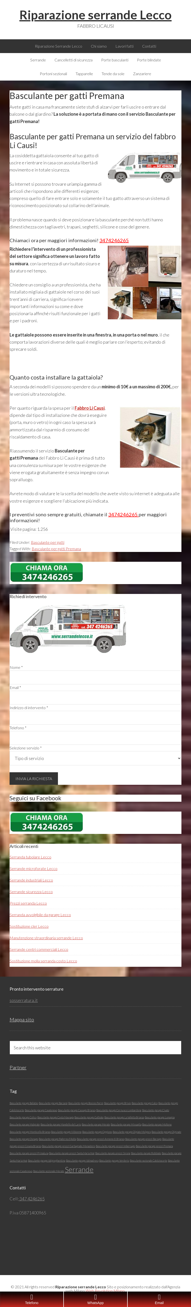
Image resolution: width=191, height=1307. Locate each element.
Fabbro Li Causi (90, 408)
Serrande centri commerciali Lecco (39, 949)
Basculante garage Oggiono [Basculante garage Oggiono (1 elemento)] (97, 1131)
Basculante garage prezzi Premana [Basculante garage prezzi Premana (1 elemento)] (154, 1146)
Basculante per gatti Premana (56, 548)
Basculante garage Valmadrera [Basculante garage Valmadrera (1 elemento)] (82, 1160)
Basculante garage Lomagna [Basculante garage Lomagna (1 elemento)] (160, 1117)
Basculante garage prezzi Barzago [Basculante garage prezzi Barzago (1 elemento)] (143, 1138)
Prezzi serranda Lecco (28, 903)
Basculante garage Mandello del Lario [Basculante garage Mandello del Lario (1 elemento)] (61, 1124)
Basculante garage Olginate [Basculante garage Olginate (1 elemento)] (166, 1131)
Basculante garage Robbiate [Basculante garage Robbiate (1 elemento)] (146, 1153)
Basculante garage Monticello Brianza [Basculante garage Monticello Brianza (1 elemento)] (30, 1131)
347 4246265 (32, 1198)
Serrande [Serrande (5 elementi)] (79, 1169)
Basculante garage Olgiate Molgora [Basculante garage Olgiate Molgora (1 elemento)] (132, 1131)
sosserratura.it (24, 1000)
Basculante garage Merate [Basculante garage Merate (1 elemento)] (96, 1124)
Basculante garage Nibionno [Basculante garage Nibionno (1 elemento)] (66, 1131)
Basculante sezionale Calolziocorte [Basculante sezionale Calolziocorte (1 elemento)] (148, 1160)
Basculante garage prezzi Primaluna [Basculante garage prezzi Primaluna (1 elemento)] (29, 1153)
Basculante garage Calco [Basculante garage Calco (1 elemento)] (145, 1103)
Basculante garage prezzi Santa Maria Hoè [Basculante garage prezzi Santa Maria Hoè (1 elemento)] (72, 1153)
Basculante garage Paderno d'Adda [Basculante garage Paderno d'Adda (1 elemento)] (57, 1138)
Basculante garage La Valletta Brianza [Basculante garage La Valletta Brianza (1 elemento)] (124, 1117)
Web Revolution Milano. (105, 1290)
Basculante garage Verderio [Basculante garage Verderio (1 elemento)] (114, 1160)
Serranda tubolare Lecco (30, 857)
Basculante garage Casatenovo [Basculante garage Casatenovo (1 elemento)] (41, 1110)
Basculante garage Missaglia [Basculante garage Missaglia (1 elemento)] (126, 1124)
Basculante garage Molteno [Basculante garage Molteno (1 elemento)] (157, 1124)
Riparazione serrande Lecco (95, 14)
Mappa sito (22, 1019)
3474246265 (114, 240)
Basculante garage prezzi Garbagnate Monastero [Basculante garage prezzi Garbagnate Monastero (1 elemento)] (68, 1146)
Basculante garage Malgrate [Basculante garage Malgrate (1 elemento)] (25, 1124)
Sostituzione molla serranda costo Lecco (43, 960)
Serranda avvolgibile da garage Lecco (40, 914)
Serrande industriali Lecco (31, 880)
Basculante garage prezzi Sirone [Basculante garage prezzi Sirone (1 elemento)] (112, 1153)
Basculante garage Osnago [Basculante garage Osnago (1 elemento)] (24, 1138)
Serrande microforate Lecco (33, 868)
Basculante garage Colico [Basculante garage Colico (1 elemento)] (23, 1117)
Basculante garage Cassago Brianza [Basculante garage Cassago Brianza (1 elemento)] (77, 1110)
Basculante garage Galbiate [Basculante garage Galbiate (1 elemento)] (89, 1117)
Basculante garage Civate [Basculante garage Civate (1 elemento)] (155, 1110)
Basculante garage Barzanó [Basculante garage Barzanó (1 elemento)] (53, 1103)
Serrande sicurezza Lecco (31, 891)
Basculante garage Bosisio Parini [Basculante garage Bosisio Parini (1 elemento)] (85, 1103)
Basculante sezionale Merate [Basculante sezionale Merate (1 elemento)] (48, 1171)
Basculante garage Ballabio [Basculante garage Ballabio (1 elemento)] (24, 1103)
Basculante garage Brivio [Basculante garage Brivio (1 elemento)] (117, 1103)
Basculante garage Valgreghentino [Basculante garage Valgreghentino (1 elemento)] (46, 1160)
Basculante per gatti (47, 542)
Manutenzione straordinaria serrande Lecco (46, 937)
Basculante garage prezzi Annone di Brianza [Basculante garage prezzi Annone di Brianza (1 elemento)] (100, 1138)
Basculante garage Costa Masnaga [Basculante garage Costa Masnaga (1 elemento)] (55, 1117)
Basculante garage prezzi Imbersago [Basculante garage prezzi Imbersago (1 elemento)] (115, 1146)
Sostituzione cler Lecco (29, 926)
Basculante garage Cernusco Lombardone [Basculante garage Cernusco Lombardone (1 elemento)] (118, 1110)
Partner (18, 1067)
